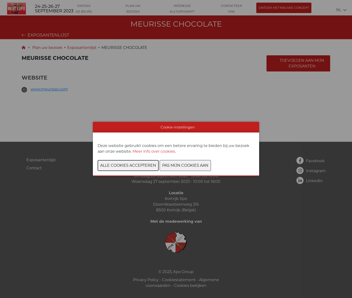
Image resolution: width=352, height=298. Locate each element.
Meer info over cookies (154, 151)
